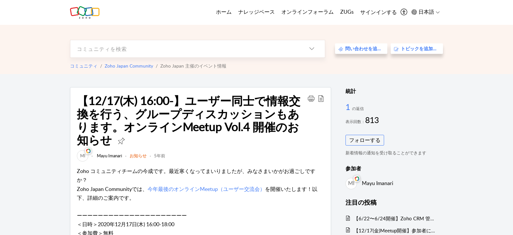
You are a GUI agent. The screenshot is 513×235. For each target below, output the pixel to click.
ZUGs (347, 11)
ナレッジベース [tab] (256, 11)
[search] (184, 48)
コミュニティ (83, 66)
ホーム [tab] (224, 11)
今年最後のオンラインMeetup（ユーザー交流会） (206, 189)
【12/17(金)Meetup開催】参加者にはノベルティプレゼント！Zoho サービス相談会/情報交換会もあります (395, 230)
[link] (82, 156)
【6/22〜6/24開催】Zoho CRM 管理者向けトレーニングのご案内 (395, 218)
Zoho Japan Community (129, 66)
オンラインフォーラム (307, 11)
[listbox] (312, 48)
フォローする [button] (364, 140)
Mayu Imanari (109, 156)
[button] (311, 98)
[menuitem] (378, 12)
